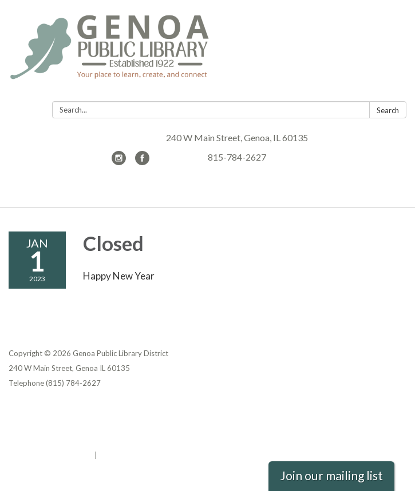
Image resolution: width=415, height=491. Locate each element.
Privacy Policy (33, 410)
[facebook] (142, 161)
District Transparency (49, 425)
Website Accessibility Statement (69, 440)
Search (388, 110)
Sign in (111, 455)
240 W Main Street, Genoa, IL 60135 (237, 137)
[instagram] (119, 161)
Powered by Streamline (51, 455)
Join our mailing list (331, 475)
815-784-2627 (237, 156)
